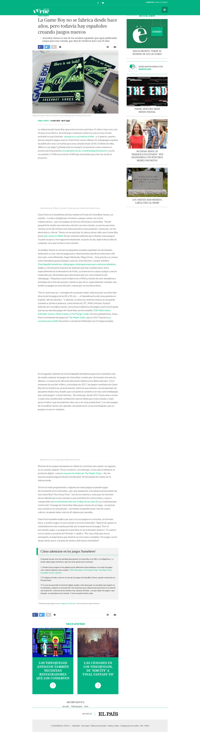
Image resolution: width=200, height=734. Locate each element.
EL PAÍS (108, 714)
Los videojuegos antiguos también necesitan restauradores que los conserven (52, 670)
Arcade (65, 706)
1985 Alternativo (102, 310)
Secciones (165, 10)
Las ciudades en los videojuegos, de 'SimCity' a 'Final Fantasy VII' (98, 668)
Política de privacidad (98, 725)
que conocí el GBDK (54, 236)
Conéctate (150, 2)
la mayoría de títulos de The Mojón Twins (81, 473)
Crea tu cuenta (161, 2)
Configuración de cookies (129, 725)
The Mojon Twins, (77, 317)
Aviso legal (85, 725)
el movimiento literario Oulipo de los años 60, (76, 501)
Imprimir (107, 47)
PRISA (146, 725)
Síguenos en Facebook (98, 2)
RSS (141, 725)
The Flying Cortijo (80, 314)
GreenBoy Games (48, 573)
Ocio (86, 706)
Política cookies (113, 725)
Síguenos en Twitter (103, 2)
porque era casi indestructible (79, 136)
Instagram (63, 603)
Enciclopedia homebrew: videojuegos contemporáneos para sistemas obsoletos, (77, 264)
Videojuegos (43, 15)
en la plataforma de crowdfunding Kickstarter (84, 150)
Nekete (58, 573)
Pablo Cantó (43, 121)
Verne (41, 11)
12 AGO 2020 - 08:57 (60, 121)
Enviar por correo (114, 47)
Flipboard (72, 603)
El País (40, 2)
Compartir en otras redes (54, 47)
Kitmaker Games (46, 314)
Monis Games (62, 314)
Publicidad (76, 725)
